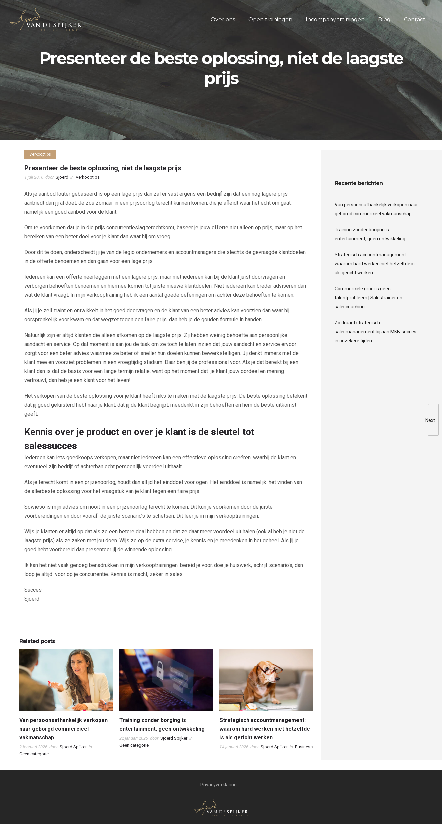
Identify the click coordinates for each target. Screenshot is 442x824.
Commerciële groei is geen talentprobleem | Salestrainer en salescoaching (368, 297)
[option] (66, 705)
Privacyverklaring (218, 784)
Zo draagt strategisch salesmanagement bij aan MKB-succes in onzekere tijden (375, 331)
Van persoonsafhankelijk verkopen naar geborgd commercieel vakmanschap (63, 729)
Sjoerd (62, 177)
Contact (414, 19)
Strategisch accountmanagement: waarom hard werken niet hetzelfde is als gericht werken (264, 729)
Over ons (223, 19)
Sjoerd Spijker (73, 746)
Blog (384, 19)
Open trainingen (270, 19)
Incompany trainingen (335, 19)
